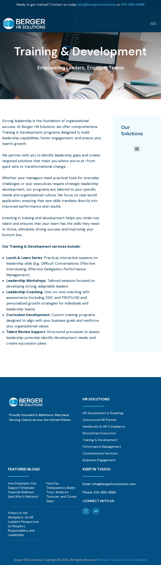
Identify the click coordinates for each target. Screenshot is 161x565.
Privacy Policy (108, 560)
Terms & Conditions (133, 560)
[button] (136, 148)
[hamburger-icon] (153, 23)
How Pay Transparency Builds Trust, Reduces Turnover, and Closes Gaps (61, 492)
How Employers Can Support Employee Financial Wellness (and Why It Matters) (23, 490)
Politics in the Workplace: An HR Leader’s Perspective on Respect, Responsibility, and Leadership (23, 524)
